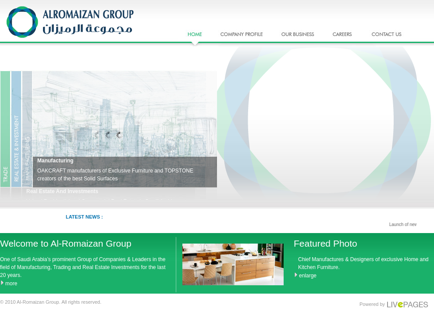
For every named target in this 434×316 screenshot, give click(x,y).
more (11, 283)
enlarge (308, 276)
